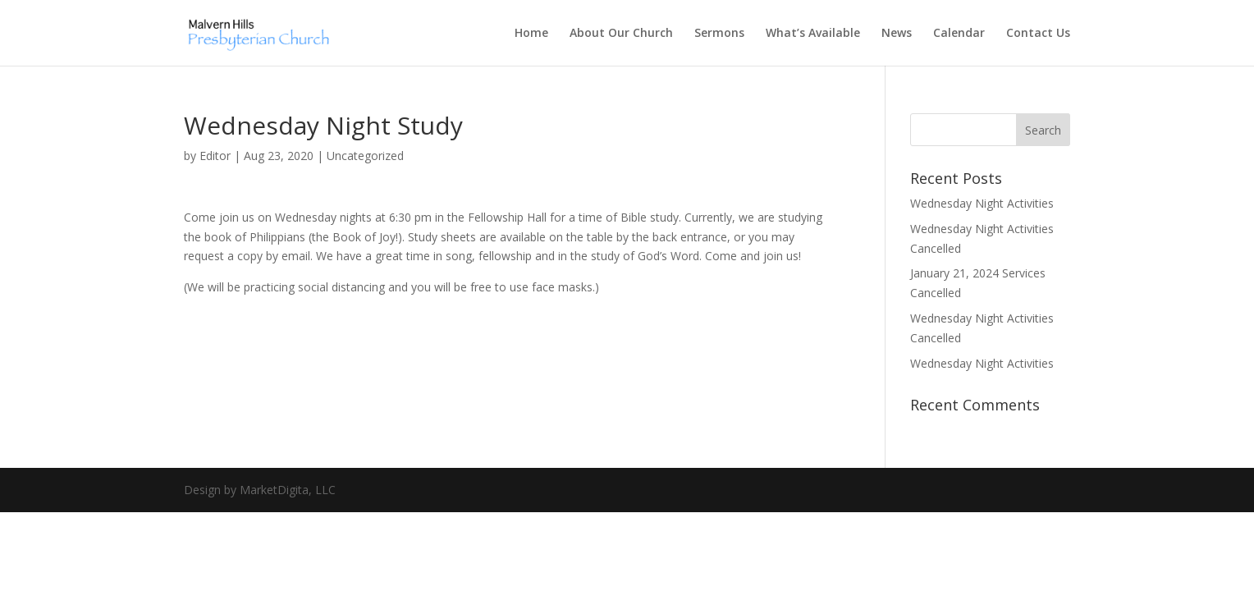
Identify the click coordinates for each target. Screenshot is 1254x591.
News (896, 33)
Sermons (719, 33)
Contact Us (1038, 33)
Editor (215, 155)
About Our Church (621, 33)
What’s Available (813, 33)
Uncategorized (365, 155)
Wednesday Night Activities (982, 203)
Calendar (959, 33)
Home (531, 33)
